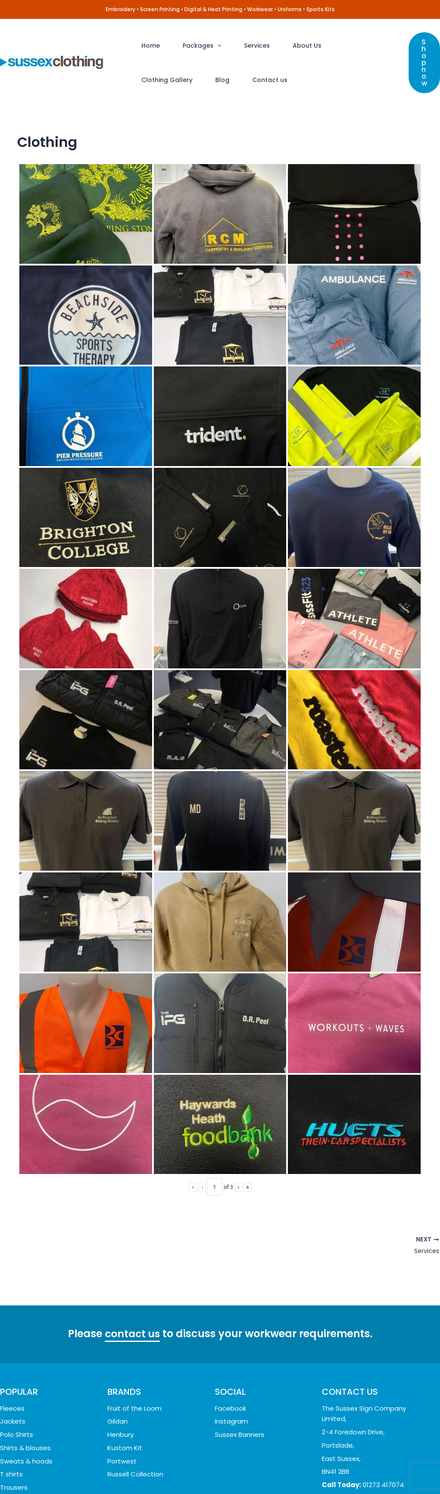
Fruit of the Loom (134, 1408)
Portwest (122, 1461)
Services (244, 45)
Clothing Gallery (346, 45)
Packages (194, 45)
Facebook (230, 1408)
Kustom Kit (124, 1447)
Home (148, 45)
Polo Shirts (16, 1434)
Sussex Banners (239, 1434)
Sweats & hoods (26, 1461)
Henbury (120, 1434)
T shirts (11, 1474)
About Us (289, 45)
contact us (132, 1334)
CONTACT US (350, 1392)
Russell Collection (135, 1474)
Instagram (231, 1421)
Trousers (14, 1487)
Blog (146, 80)
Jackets (12, 1421)
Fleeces (12, 1408)
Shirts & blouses (25, 1447)
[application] (210, 45)
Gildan (117, 1421)
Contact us (188, 80)
